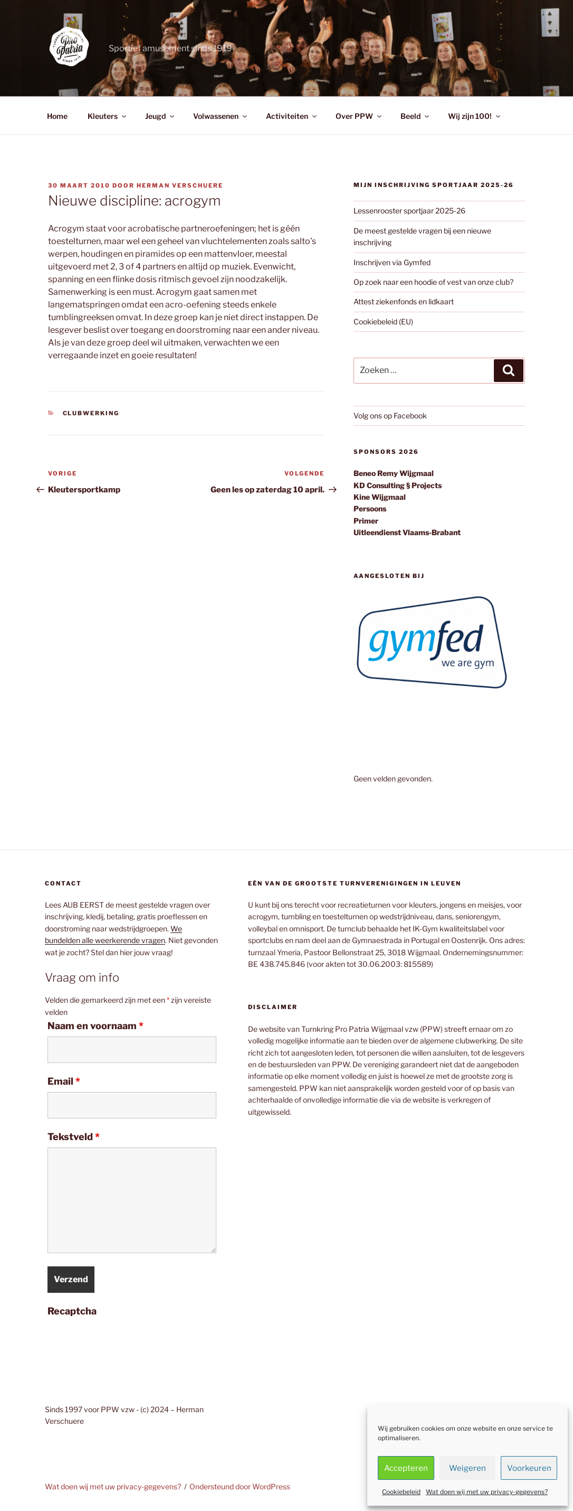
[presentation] (127, 1342)
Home (57, 115)
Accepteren (406, 1468)
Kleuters (108, 115)
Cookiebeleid (401, 1492)
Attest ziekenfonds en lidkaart (404, 301)
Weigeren (467, 1468)
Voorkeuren (529, 1468)
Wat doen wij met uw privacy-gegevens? (487, 1492)
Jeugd (160, 115)
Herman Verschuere (180, 185)
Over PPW (359, 115)
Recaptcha (72, 1311)
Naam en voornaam (95, 1026)
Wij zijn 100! (475, 115)
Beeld (415, 115)
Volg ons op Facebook (390, 415)
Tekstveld (73, 1137)
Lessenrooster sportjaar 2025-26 (409, 210)
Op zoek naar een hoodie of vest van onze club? (433, 281)
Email (63, 1081)
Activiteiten (292, 115)
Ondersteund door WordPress (239, 1486)
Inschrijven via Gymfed (392, 262)
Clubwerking (91, 413)
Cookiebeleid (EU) (383, 321)
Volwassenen (221, 115)
